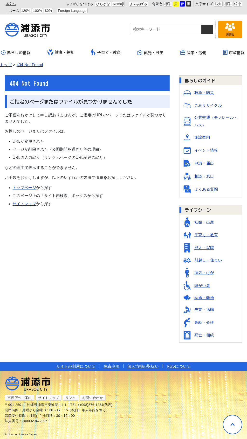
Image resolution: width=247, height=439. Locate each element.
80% (48, 11)
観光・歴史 (150, 52)
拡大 (218, 4)
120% (25, 11)
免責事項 (111, 366)
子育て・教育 (106, 52)
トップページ (24, 188)
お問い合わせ (92, 398)
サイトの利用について (76, 366)
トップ (6, 65)
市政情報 (234, 52)
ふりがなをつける (79, 4)
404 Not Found (30, 65)
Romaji (118, 4)
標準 (168, 4)
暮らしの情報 (16, 52)
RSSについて (179, 366)
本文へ (11, 4)
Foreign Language (72, 11)
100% (37, 11)
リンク (70, 398)
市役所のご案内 (19, 398)
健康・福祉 (61, 52)
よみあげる (138, 4)
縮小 (237, 4)
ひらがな (103, 4)
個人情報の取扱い (143, 366)
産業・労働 (193, 52)
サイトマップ (24, 204)
